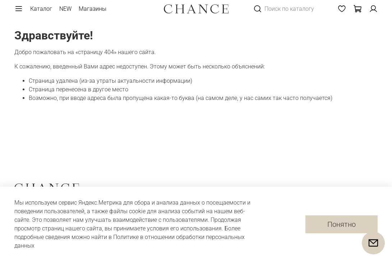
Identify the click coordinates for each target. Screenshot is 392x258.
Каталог (41, 8)
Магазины (92, 8)
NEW (65, 8)
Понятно (341, 224)
